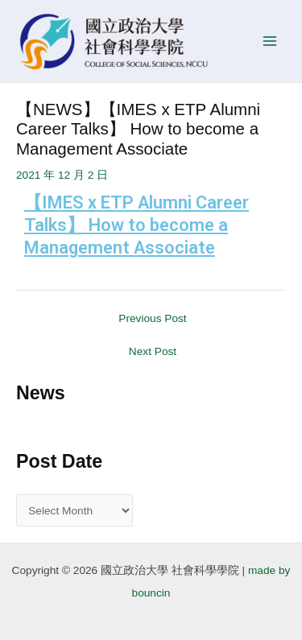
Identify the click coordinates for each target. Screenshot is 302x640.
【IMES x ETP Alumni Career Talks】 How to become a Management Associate (136, 225)
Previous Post (152, 318)
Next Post (152, 351)
